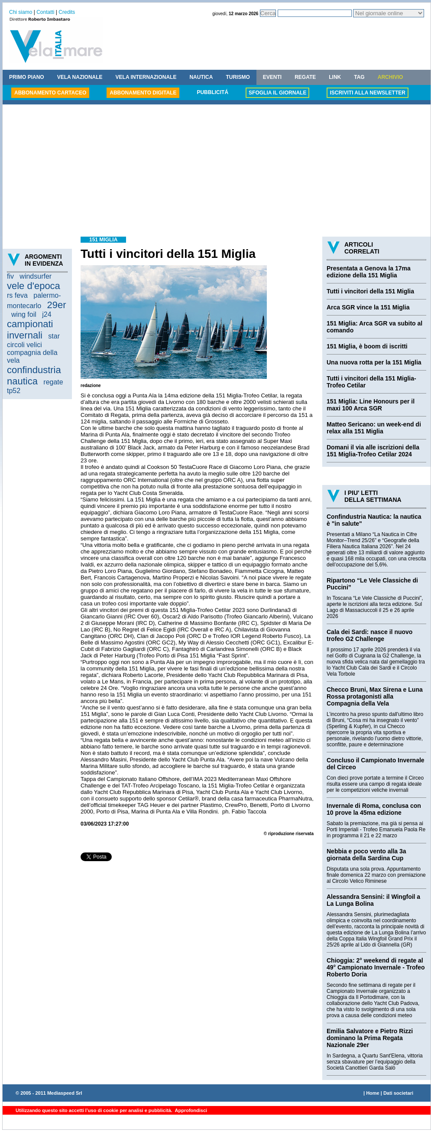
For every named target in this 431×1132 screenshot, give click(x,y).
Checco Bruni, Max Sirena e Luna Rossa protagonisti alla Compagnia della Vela (375, 696)
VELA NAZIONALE (80, 77)
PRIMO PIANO (26, 77)
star (54, 336)
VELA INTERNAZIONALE (146, 77)
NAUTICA (201, 77)
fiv (10, 276)
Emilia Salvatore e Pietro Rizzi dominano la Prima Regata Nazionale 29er (370, 1038)
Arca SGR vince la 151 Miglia (368, 307)
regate (53, 382)
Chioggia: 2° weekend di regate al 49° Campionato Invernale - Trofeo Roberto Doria (376, 967)
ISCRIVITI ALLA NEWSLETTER (367, 93)
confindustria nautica (34, 375)
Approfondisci (190, 1110)
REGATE (305, 77)
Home (372, 1093)
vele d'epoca (33, 285)
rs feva (17, 295)
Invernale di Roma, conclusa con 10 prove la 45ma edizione (374, 809)
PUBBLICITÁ (212, 92)
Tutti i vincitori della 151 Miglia (370, 291)
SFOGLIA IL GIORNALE (277, 93)
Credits (66, 12)
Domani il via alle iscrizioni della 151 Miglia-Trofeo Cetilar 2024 (373, 451)
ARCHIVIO (390, 77)
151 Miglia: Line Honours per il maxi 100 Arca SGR (371, 405)
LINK (335, 77)
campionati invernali (30, 330)
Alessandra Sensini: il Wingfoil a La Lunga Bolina (373, 900)
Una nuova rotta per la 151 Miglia (374, 362)
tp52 (13, 390)
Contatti (45, 12)
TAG (359, 77)
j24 (46, 314)
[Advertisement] (217, 171)
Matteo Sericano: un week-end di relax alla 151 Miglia (374, 428)
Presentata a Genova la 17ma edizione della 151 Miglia (369, 272)
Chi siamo (20, 12)
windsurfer (35, 276)
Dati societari (398, 1093)
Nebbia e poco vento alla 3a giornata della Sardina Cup (366, 855)
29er (56, 304)
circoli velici (24, 344)
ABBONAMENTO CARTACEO (50, 93)
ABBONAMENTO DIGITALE (143, 93)
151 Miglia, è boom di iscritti (367, 346)
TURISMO (238, 77)
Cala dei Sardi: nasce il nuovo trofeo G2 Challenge (369, 635)
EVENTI (272, 77)
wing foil (23, 314)
